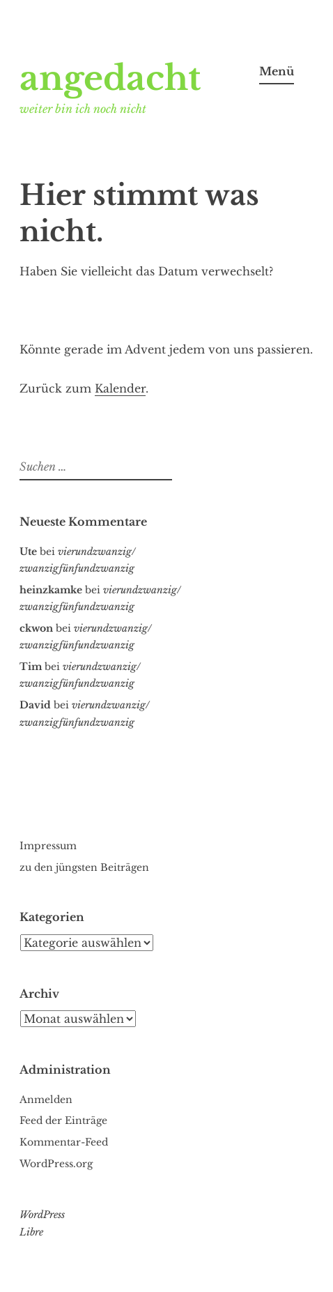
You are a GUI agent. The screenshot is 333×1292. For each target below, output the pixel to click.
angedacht (110, 78)
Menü (276, 71)
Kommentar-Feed (64, 1142)
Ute (28, 551)
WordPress (42, 1214)
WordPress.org (56, 1163)
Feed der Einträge (63, 1120)
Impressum (48, 845)
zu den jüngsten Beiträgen (84, 867)
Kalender (120, 388)
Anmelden (46, 1099)
